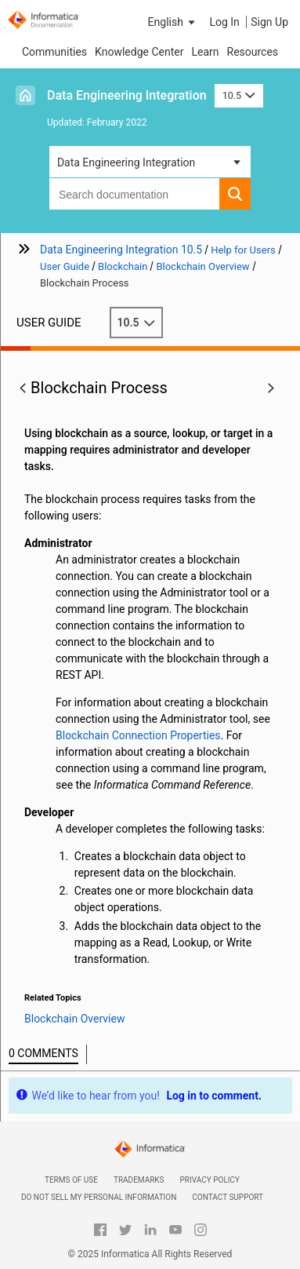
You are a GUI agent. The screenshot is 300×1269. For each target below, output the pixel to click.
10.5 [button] (238, 95)
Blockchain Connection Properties (138, 735)
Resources (253, 52)
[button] (173, 22)
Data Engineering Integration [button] (126, 162)
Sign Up (269, 22)
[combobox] (134, 194)
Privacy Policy (210, 1180)
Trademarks (139, 1180)
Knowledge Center (139, 52)
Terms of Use (71, 1180)
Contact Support (227, 1197)
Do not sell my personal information (98, 1197)
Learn (205, 52)
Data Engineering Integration (127, 95)
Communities (54, 52)
